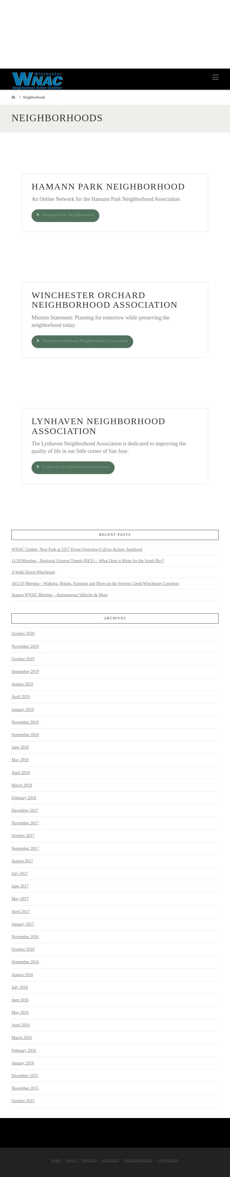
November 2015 (25, 1088)
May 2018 (19, 759)
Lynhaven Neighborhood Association (74, 466)
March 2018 (21, 784)
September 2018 (25, 734)
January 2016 (22, 1062)
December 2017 (24, 810)
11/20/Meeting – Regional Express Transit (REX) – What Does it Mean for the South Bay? (87, 560)
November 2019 (25, 646)
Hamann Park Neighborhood (66, 214)
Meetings (110, 1160)
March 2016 (21, 1037)
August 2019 (22, 684)
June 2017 (19, 886)
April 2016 (20, 1025)
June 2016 (19, 999)
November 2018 (25, 721)
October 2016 (22, 949)
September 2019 (25, 671)
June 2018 (19, 747)
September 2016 (25, 961)
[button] (215, 77)
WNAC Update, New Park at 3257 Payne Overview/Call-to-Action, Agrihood (76, 549)
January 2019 (22, 709)
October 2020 (22, 633)
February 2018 (23, 797)
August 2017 (22, 860)
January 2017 (22, 923)
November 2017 (25, 822)
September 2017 (25, 848)
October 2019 (22, 658)
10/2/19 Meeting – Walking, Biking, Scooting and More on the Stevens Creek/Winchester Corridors (95, 583)
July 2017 (19, 873)
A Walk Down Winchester (33, 572)
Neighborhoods (138, 1160)
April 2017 (20, 911)
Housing (89, 1160)
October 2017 (22, 835)
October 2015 (22, 1100)
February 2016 (23, 1050)
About (72, 1160)
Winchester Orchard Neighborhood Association (83, 340)
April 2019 (20, 696)
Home (56, 1160)
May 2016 (19, 1012)
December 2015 (24, 1075)
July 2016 (19, 987)
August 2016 (22, 974)
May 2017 (19, 898)
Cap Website (167, 1160)
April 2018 (20, 772)
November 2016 (25, 936)
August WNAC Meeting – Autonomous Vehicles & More (59, 594)
